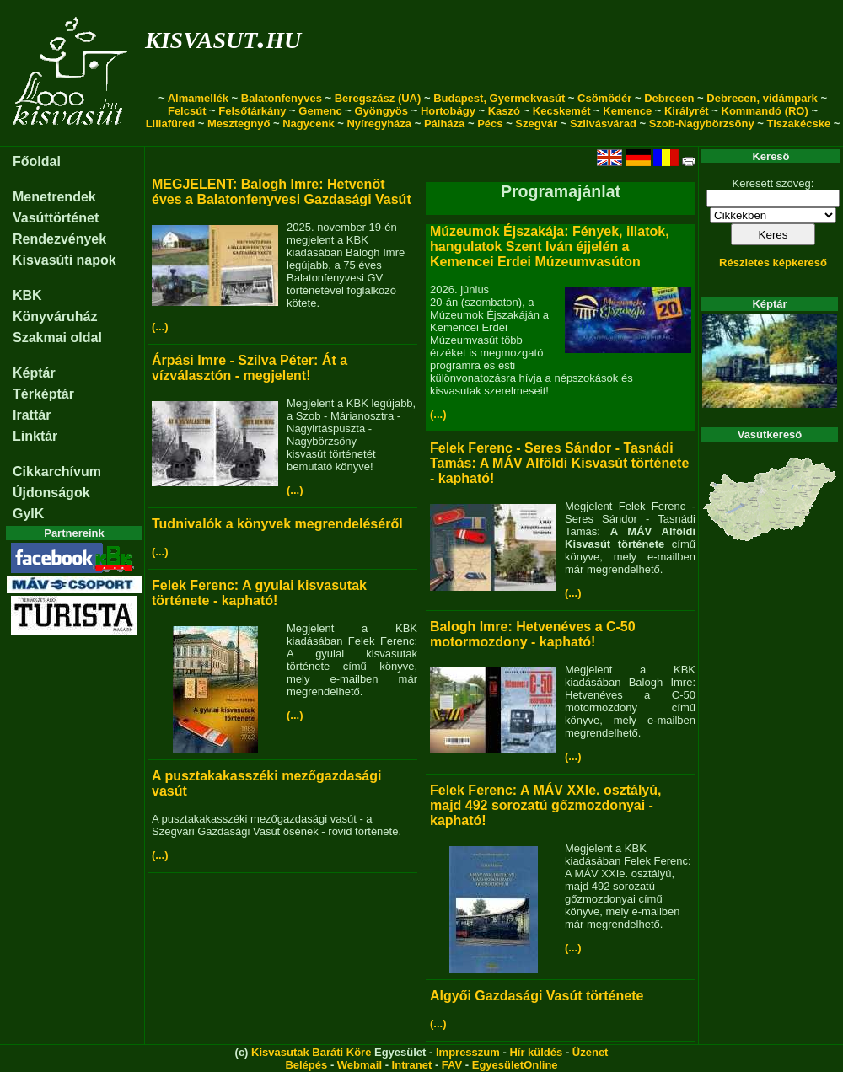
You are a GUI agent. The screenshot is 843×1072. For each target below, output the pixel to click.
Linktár (35, 436)
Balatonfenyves (281, 98)
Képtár (34, 373)
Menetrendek (54, 197)
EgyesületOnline (515, 1065)
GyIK (28, 514)
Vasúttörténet (56, 218)
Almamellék (198, 98)
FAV (452, 1065)
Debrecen (669, 98)
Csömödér (604, 98)
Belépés (306, 1065)
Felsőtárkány (252, 111)
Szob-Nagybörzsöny (701, 123)
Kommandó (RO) (765, 111)
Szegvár (536, 123)
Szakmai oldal (57, 337)
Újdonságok (51, 492)
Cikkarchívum (57, 471)
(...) (160, 326)
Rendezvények (59, 239)
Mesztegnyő (238, 123)
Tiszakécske (798, 123)
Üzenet (590, 1052)
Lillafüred (171, 123)
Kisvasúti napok (64, 260)
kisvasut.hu (223, 37)
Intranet (412, 1065)
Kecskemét (562, 111)
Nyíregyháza (378, 123)
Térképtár (43, 394)
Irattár (32, 415)
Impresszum (468, 1052)
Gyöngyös (381, 111)
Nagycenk (308, 123)
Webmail (359, 1065)
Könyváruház (55, 316)
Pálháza (444, 123)
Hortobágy (448, 111)
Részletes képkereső (773, 262)
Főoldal (37, 161)
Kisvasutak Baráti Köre (311, 1052)
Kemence (627, 111)
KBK (27, 295)
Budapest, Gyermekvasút (499, 98)
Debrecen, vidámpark (762, 98)
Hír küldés (535, 1052)
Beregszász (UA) (378, 98)
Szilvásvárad (603, 123)
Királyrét (686, 111)
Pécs (489, 123)
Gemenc (319, 111)
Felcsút (187, 111)
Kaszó (504, 111)
